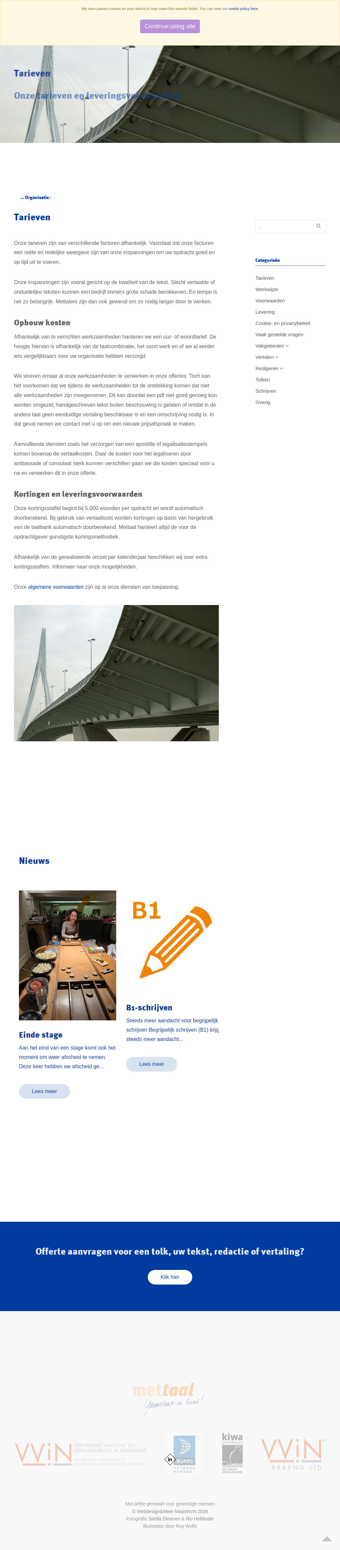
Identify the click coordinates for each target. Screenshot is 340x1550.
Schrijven (265, 391)
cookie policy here (243, 9)
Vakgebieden (272, 346)
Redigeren (269, 368)
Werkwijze (266, 289)
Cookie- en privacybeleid (282, 323)
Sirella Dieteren (164, 1518)
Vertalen (266, 357)
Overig (262, 402)
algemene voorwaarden (56, 587)
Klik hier (170, 1277)
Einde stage (40, 1035)
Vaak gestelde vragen (279, 334)
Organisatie (38, 197)
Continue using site (169, 26)
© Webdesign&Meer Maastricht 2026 (170, 1511)
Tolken (262, 379)
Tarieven (264, 278)
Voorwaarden (270, 300)
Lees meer (44, 1091)
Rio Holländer (200, 1518)
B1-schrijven (149, 1007)
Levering (265, 312)
